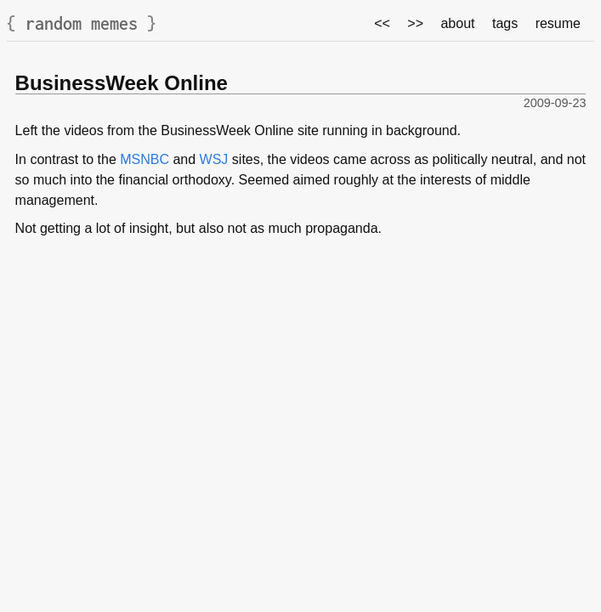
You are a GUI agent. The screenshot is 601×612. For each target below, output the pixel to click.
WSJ (214, 159)
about (457, 23)
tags (505, 23)
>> (415, 23)
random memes (82, 23)
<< (382, 23)
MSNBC (144, 159)
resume (558, 23)
